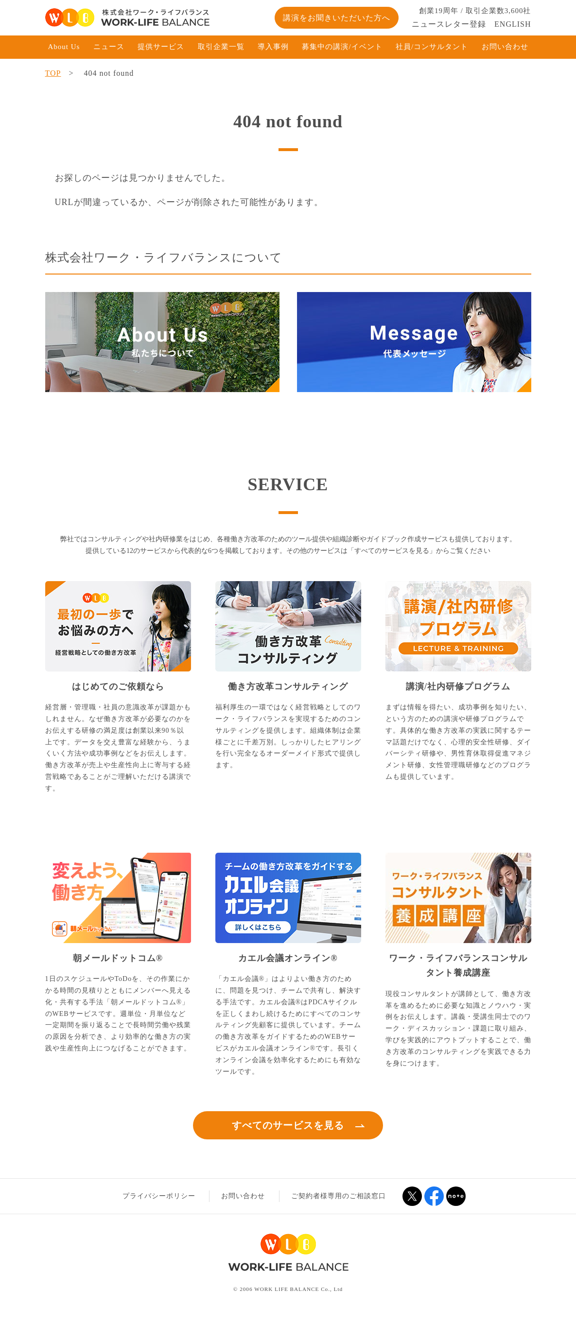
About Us (64, 47)
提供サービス (161, 47)
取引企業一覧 (221, 47)
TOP (53, 73)
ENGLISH (512, 24)
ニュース (108, 47)
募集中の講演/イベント (342, 47)
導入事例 (273, 47)
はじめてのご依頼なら (118, 686)
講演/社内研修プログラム (458, 686)
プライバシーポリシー (158, 1196)
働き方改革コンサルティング (288, 686)
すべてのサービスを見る (288, 1125)
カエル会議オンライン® (287, 958)
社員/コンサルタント (432, 47)
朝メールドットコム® (118, 958)
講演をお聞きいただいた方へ (336, 18)
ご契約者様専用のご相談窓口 (338, 1196)
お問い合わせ (505, 47)
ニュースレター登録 (449, 24)
